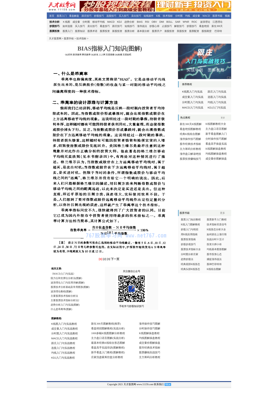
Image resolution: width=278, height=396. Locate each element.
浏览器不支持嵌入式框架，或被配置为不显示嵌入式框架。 (109, 343)
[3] (108, 259)
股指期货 (207, 31)
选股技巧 (111, 16)
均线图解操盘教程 (216, 153)
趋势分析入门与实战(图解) (65, 304)
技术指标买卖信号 (217, 224)
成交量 (196, 16)
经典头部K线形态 (190, 269)
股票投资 (105, 31)
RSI (147, 21)
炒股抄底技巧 (188, 244)
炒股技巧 (99, 16)
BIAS (140, 21)
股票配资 (194, 31)
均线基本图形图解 (217, 249)
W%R (186, 21)
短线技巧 (130, 26)
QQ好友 (94, 54)
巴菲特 (218, 31)
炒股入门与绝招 (189, 229)
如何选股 (68, 26)
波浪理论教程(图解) (61, 291)
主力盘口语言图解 (216, 128)
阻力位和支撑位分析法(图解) (66, 278)
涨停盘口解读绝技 (190, 153)
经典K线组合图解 (190, 134)
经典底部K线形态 (190, 264)
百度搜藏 (110, 54)
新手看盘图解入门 (216, 133)
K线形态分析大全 (216, 229)
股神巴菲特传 (214, 264)
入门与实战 (192, 107)
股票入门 (62, 16)
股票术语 (92, 31)
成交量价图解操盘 (216, 158)
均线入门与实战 (217, 102)
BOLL (169, 21)
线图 (66, 22)
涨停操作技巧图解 (190, 139)
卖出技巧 (136, 16)
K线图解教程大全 (215, 123)
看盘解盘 (74, 16)
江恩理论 (218, 22)
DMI (161, 21)
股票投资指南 (188, 239)
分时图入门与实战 (192, 102)
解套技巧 (179, 26)
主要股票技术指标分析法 (64, 296)
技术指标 (168, 16)
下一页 (115, 259)
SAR (177, 21)
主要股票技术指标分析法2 (65, 300)
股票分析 (130, 31)
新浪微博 (77, 54)
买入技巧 (124, 16)
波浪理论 (205, 22)
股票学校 (69, 38)
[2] (104, 259)
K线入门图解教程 (190, 224)
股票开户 (157, 31)
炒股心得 (154, 26)
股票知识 (80, 31)
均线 (187, 16)
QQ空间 (68, 54)
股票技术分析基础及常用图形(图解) (70, 287)
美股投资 (182, 31)
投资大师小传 (214, 244)
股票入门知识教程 (191, 219)
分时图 (179, 16)
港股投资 (169, 31)
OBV (154, 21)
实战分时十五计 (215, 239)
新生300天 (217, 26)
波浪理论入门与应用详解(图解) (68, 282)
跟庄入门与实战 (217, 91)
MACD (206, 16)
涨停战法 (142, 26)
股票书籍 (217, 16)
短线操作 (149, 16)
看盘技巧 (105, 26)
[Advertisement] (110, 63)
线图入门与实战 (192, 91)
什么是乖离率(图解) (61, 309)
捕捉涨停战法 (214, 259)
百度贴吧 (127, 54)
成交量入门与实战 (192, 97)
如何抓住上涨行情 (217, 234)
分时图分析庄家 (189, 254)
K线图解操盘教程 (215, 148)
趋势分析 (129, 22)
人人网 (102, 54)
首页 (51, 16)
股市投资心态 (214, 254)
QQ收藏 (118, 54)
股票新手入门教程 (217, 219)
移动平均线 (98, 22)
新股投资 (117, 31)
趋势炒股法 (187, 259)
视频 (227, 16)
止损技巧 (167, 26)
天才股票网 (55, 38)
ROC (194, 21)
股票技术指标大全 (191, 249)
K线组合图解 (214, 269)
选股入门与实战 (217, 97)
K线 (158, 16)
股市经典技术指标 (190, 144)
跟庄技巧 (86, 16)
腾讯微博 (86, 54)
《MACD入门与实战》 (63, 273)
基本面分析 (143, 31)
